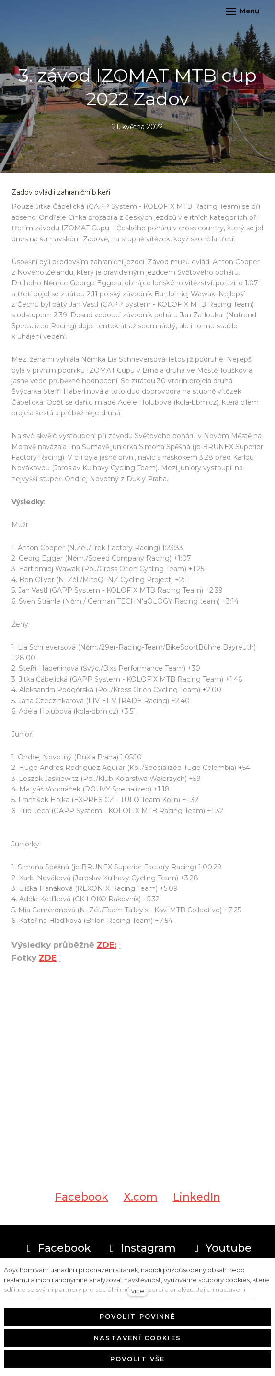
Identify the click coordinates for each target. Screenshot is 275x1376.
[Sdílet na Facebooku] (81, 1201)
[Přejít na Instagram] (141, 1248)
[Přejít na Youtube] (221, 1248)
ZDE (48, 962)
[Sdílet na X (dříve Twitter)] (141, 1201)
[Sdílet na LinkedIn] (196, 1201)
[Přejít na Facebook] (57, 1248)
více (137, 1291)
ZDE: (106, 949)
